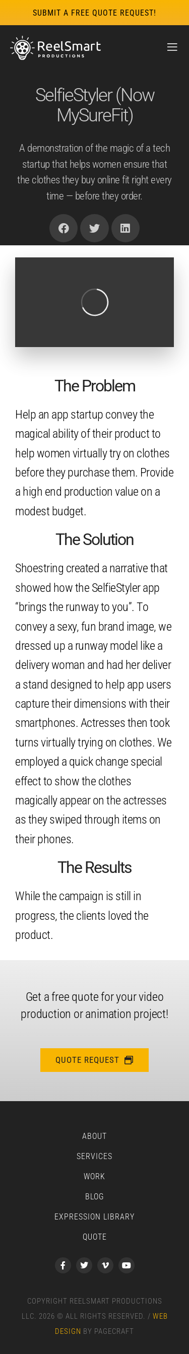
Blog (94, 1196)
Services (94, 1156)
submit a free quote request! (94, 13)
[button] (63, 228)
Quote (95, 1237)
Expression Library (94, 1217)
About (94, 1136)
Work (94, 1176)
